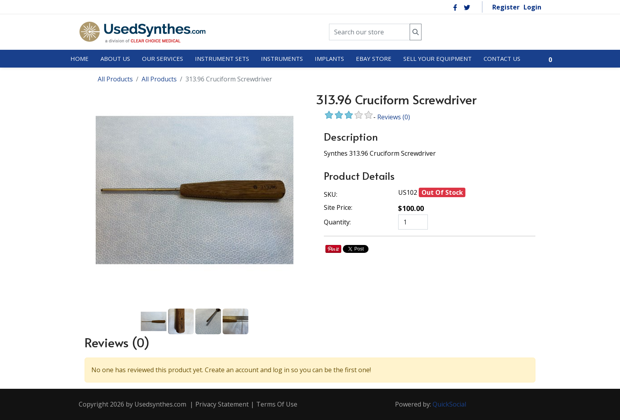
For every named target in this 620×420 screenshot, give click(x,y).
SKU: (330, 194)
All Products (115, 79)
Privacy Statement (222, 404)
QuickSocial (449, 404)
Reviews (393, 117)
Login (532, 7)
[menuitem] (79, 59)
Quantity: (337, 222)
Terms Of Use (276, 404)
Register (506, 7)
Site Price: (338, 207)
